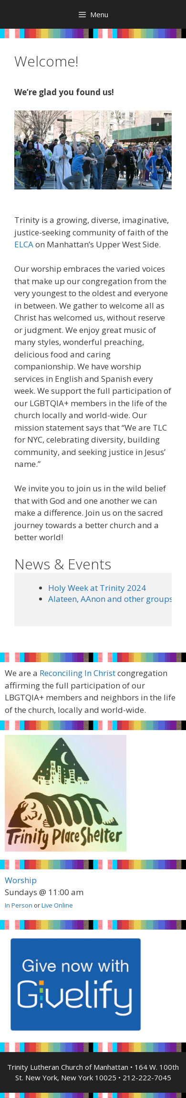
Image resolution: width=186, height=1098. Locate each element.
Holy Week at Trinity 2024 (97, 587)
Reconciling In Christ (77, 672)
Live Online (57, 905)
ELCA (23, 244)
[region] (93, 150)
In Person (18, 905)
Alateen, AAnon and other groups (110, 598)
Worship (21, 880)
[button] (158, 124)
